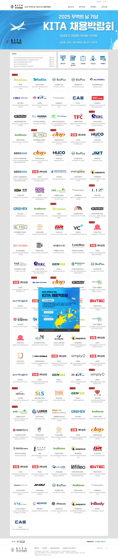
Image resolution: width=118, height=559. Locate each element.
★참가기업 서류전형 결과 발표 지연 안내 (22, 62)
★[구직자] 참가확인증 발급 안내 (21, 64)
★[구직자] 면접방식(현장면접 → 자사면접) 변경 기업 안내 (26, 60)
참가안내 (82, 7)
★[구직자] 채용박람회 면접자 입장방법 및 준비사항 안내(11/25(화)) (28, 58)
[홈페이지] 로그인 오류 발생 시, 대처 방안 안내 (24, 66)
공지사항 (104, 7)
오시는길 (93, 63)
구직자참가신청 (73, 64)
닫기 (69, 330)
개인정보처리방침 (54, 548)
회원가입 (99, 1)
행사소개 (71, 7)
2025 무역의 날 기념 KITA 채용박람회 (38, 7)
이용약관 (44, 548)
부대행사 (93, 7)
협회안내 (36, 548)
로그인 (104, 1)
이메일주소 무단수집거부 (69, 548)
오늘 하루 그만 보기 (49, 330)
